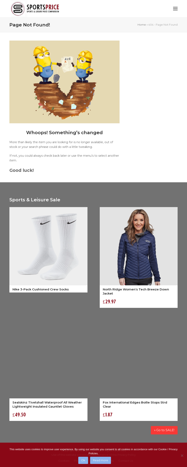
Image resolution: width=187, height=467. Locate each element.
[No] (182, 455)
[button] (175, 8)
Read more (100, 460)
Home (142, 24)
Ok (83, 460)
